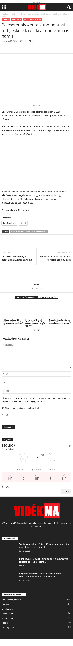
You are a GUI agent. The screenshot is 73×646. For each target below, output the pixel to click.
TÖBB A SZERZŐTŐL (48, 297)
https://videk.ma (36, 288)
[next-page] (38, 330)
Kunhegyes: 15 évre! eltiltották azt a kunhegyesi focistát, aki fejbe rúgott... (44, 560)
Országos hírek (8, 613)
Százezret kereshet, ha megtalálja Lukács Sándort (17, 258)
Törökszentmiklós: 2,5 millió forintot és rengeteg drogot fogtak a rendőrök (12, 322)
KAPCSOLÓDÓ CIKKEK (26, 297)
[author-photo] (36, 274)
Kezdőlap (5, 14)
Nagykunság (16, 19)
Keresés (5, 487)
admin (36, 284)
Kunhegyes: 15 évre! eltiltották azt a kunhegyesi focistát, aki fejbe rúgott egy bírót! (36, 323)
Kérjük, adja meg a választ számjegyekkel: (20, 408)
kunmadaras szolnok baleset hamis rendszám (29, 232)
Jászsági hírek (8, 627)
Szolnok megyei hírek (32, 19)
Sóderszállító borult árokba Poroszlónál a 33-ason (55, 258)
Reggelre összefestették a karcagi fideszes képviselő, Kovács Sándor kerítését (60, 322)
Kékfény (14, 14)
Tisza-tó (5, 623)
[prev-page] (34, 330)
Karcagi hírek (7, 618)
